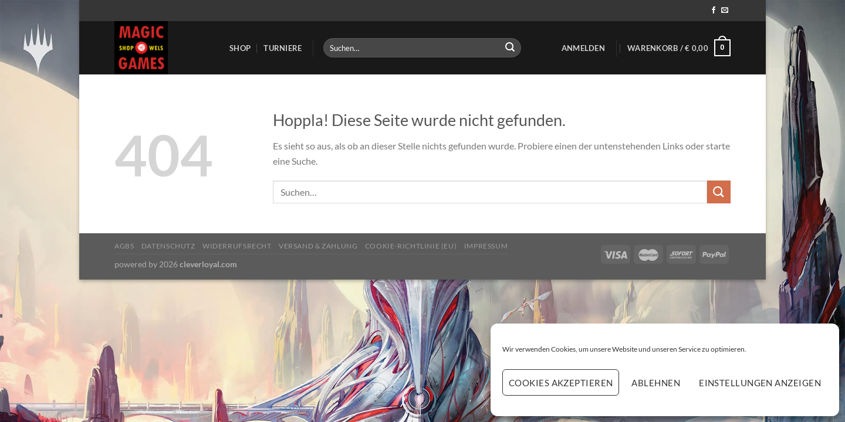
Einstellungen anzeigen (760, 382)
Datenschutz (168, 245)
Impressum (486, 245)
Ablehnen (655, 382)
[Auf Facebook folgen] (713, 10)
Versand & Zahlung (318, 245)
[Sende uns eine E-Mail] (724, 10)
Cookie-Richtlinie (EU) (411, 245)
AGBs (124, 245)
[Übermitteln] (510, 48)
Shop (240, 48)
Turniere (282, 48)
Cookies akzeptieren (561, 382)
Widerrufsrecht (237, 245)
